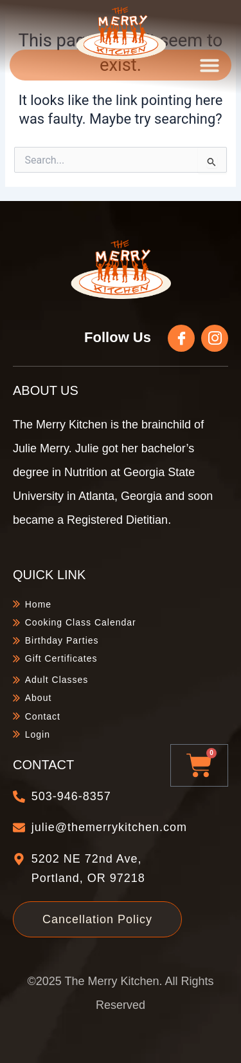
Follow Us (117, 337)
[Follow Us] (181, 338)
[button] (209, 65)
